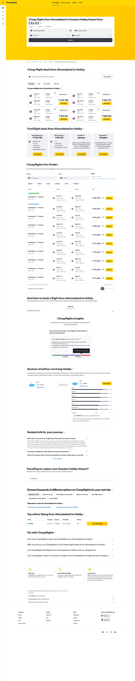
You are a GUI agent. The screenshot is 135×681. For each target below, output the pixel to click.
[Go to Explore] (3, 18)
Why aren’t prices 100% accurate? (71, 602)
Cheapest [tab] (31, 83)
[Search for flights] (3, 8)
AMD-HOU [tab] (70, 306)
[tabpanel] (70, 346)
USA (41, 61)
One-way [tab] (56, 83)
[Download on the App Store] (105, 619)
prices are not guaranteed (61, 590)
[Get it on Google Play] (105, 615)
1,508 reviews (40, 387)
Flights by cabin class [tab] (82, 494)
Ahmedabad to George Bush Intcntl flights (39, 507)
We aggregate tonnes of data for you (71, 599)
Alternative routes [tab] (34, 494)
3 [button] (109, 288)
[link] (38, 154)
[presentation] (41, 23)
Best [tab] (39, 83)
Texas (45, 61)
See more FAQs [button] (57, 458)
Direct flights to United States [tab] (64, 494)
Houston (50, 61)
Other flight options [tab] (97, 494)
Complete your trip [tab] (47, 494)
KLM (37, 382)
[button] (3, 3)
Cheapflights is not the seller (71, 596)
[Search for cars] (3, 15)
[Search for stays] (3, 11)
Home (28, 61)
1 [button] (102, 288)
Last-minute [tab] (47, 83)
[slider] (115, 179)
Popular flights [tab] (53, 498)
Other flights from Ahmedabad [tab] (37, 498)
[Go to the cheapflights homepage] (12, 3)
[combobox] (32, 26)
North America (34, 61)
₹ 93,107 (34, 22)
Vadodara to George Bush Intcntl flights (67, 507)
